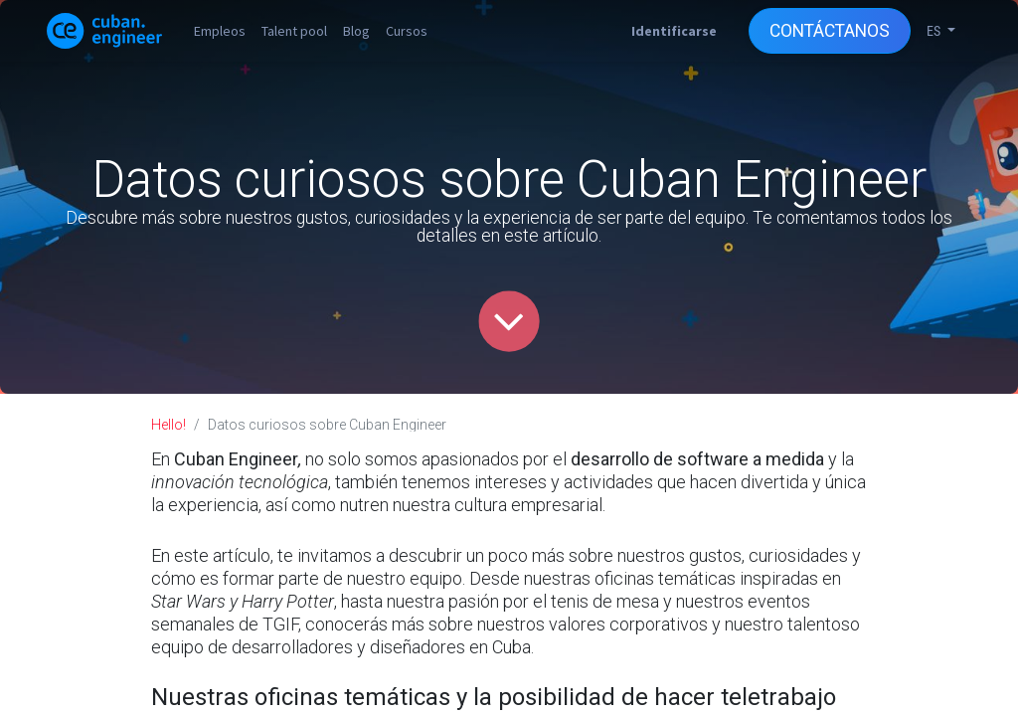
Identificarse (674, 31)
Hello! (168, 425)
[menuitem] (220, 31)
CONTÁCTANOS (829, 31)
